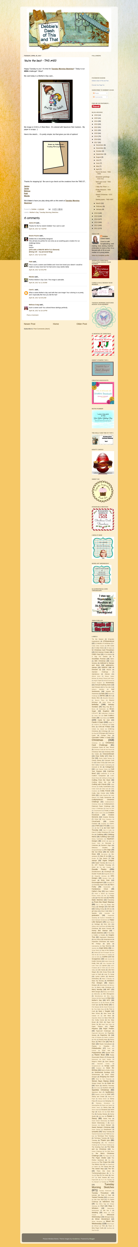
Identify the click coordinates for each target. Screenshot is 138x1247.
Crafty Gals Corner (98, 793)
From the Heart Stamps (104, 902)
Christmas (97, 740)
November (100, 148)
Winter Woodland (97, 1221)
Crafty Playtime (103, 795)
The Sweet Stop (98, 1169)
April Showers (96, 687)
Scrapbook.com (96, 1066)
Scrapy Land (109, 1066)
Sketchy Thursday (108, 1085)
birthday (95, 704)
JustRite (105, 957)
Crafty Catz (105, 788)
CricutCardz (96, 821)
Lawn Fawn (95, 965)
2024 (96, 121)
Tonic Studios (102, 1177)
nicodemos (76, 1239)
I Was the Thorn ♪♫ (102, 187)
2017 (96, 142)
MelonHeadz (103, 985)
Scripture (98, 1068)
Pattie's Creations (109, 1037)
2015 (96, 216)
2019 (96, 136)
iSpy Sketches (107, 946)
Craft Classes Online (101, 769)
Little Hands (101, 970)
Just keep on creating (105, 954)
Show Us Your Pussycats (104, 1079)
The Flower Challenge (106, 1145)
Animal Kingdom (97, 682)
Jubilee (96, 952)
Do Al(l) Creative (105, 867)
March (98, 203)
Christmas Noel (97, 752)
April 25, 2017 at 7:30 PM (37, 229)
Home (56, 324)
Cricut (96, 819)
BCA (110, 696)
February (99, 206)
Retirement (95, 1059)
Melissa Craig (34, 305)
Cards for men (104, 720)
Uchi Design (110, 1197)
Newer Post (29, 324)
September (100, 154)
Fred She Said (101, 898)
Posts (96, 93)
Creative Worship (108, 817)
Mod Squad (101, 998)
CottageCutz (109, 767)
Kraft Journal (108, 959)
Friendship (110, 900)
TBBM (108, 1133)
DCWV (104, 841)
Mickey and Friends (108, 991)
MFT (108, 989)
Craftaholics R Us (106, 773)
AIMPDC (105, 667)
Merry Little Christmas (104, 987)
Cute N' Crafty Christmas (100, 832)
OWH (101, 1022)
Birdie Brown (107, 702)
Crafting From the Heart (101, 780)
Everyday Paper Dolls (100, 884)
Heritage (97, 924)
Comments (97, 97)
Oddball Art (95, 1015)
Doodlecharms (96, 871)
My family (104, 1005)
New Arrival (96, 1013)
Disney (110, 863)
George (101, 907)
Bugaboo (106, 711)
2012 (96, 225)
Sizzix (97, 1085)
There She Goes (103, 1171)
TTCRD (111, 1182)
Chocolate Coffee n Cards (101, 737)
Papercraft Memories (98, 1033)
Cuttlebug (100, 834)
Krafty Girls (95, 963)
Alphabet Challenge (100, 672)
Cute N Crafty (107, 830)
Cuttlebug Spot (105, 836)
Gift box (109, 909)
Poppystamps (96, 1052)
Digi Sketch (103, 858)
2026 (96, 115)
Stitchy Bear (107, 1107)
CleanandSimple (108, 754)
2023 (96, 124)
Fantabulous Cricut (100, 889)
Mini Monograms (108, 994)
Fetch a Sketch (100, 893)
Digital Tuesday (100, 863)
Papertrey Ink (105, 1035)
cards (111, 718)
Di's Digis (107, 850)
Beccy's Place (99, 700)
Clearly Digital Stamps (105, 758)
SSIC (109, 1094)
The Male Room (109, 1151)
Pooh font (106, 1050)
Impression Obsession (107, 937)
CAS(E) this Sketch (98, 729)
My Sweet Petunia (107, 1007)
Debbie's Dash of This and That (100, 80)
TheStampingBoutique (99, 1173)
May (97, 166)
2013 (96, 222)
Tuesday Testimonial (105, 1190)
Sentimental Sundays (102, 1072)
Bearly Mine (96, 698)
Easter (94, 880)
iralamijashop (95, 946)
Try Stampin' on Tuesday (99, 1181)
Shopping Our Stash (107, 1077)
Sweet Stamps (96, 1129)
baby (103, 693)
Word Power (110, 1223)
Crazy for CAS (110, 808)
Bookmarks (102, 709)
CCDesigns (102, 733)
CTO (104, 826)
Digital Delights (108, 860)
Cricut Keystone (107, 819)
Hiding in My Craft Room (99, 926)
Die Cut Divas (97, 852)
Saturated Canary (103, 1063)
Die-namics (104, 854)
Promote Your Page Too (98, 85)
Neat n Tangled (104, 1011)
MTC (108, 1000)
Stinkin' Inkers (96, 1107)
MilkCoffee (97, 994)
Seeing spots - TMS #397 (104, 199)
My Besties (106, 1002)
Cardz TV (111, 722)
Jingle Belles (103, 948)
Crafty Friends (105, 791)
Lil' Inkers (102, 967)
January (99, 209)
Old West (107, 1015)
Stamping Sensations (103, 1103)
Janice (26, 186)
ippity (108, 943)
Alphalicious (95, 674)
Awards (108, 691)
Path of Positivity (97, 1037)
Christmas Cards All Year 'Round (103, 747)
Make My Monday (98, 981)
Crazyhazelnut (98, 810)
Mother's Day (34, 212)
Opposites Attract (97, 1018)
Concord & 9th (97, 767)
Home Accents (106, 928)
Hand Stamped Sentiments (99, 919)
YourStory (109, 1228)
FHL (105, 895)
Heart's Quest (110, 922)
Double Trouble (96, 874)
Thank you (105, 1140)
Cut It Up (100, 828)
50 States (109, 648)
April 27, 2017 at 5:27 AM (37, 255)
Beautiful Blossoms (108, 698)
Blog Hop (106, 707)
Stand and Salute (107, 1105)
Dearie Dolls (96, 843)
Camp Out (97, 715)
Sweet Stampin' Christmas (101, 1127)
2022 (96, 127)
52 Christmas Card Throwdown (103, 650)
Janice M (32, 223)
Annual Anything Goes (103, 685)
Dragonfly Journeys (101, 876)
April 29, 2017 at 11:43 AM (38, 282)
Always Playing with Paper (106, 678)
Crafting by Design (107, 778)
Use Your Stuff (99, 1199)
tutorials (94, 1195)
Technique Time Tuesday (106, 1136)
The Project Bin (105, 1162)
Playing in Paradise (100, 1046)
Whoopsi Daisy (109, 1217)
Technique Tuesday (100, 1138)
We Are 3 (107, 1210)
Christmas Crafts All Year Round (103, 749)
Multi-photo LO (96, 1002)
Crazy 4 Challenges (97, 808)
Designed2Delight (97, 849)
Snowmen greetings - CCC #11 (103, 178)
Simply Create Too (98, 1083)
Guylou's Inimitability (106, 917)
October (99, 151)
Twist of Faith (106, 1195)
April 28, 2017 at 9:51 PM (37, 270)
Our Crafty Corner (98, 1020)
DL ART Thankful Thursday (101, 865)
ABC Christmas (100, 661)
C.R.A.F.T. (95, 713)
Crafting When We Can (101, 782)
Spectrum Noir (97, 1092)
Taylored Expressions (98, 1133)
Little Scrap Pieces (105, 972)
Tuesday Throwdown (100, 1193)
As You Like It (107, 687)
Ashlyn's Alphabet (98, 689)
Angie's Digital (98, 680)
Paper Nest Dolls (107, 1024)
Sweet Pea (107, 1118)
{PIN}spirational (108, 641)
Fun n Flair (99, 904)
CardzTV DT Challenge (101, 724)
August (98, 157)
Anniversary (110, 682)
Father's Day (96, 891)
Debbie (105, 236)
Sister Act (110, 1083)
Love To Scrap (109, 974)
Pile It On (101, 1042)
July (97, 160)
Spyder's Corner (99, 1094)
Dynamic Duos (107, 878)
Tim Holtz (105, 1175)
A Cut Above (108, 654)
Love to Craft (96, 974)
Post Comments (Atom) (42, 329)
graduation (95, 915)
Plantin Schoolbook (105, 1044)
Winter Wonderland (102, 1219)
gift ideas (95, 911)
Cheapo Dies (106, 735)
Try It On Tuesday (106, 1179)
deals (110, 841)
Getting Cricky (99, 909)
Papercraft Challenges (103, 1031)
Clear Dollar (99, 756)
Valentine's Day (108, 1201)
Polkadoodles (96, 1048)
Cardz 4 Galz (97, 722)
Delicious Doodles (100, 847)
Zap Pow (94, 1230)
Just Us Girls (95, 956)
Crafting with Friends (99, 784)
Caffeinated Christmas (107, 713)
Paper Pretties (108, 1028)
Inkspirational (108, 939)
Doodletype (108, 871)
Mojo (109, 998)
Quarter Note (110, 1052)
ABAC (112, 659)
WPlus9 (96, 1226)
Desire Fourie (34, 236)
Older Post (82, 324)
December (100, 145)
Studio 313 (101, 1111)
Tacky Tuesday (107, 1131)
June (98, 163)
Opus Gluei (108, 1018)
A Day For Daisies (100, 656)
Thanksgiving (96, 1142)
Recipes (109, 1057)
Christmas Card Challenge (103, 744)
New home (107, 1013)
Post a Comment (32, 315)
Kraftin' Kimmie (96, 961)
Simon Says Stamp (100, 1081)
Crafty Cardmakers (105, 786)
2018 (96, 139)
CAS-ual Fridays (104, 726)
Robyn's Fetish (97, 1061)
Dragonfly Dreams (109, 873)
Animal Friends (108, 680)
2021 (96, 130)
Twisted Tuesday (98, 1197)
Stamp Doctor (102, 1098)
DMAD (94, 867)
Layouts (104, 965)
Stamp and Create (98, 1096)
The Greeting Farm (98, 1147)
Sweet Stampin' (106, 1125)
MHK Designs (96, 991)
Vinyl (102, 1206)
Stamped (100, 1101)
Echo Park (105, 880)
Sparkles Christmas (100, 1090)
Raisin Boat (99, 1055)
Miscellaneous (99, 996)
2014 (96, 219)
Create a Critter (109, 810)
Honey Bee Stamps (100, 930)
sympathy (95, 1131)
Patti (30, 262)
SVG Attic (101, 1116)
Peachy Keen (103, 1039)
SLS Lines (97, 1087)
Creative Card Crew (100, 812)
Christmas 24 (96, 743)
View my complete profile (100, 255)
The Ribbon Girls (97, 1164)
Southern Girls (107, 1088)
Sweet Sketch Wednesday (99, 1120)
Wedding (95, 1212)
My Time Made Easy (98, 1009)
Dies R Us (104, 856)
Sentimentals (96, 1074)
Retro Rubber (106, 1059)
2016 (96, 213)
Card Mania (103, 718)
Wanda (31, 277)
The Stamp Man (106, 1166)
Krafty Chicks (108, 961)
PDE (95, 1039)
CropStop (103, 823)
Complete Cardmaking (105, 765)
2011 (96, 228)
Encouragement (97, 882)
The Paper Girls (107, 1155)
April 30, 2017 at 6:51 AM (37, 298)
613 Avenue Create (102, 652)
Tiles (97, 1175)
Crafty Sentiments (105, 797)
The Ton (111, 1169)
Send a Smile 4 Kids (107, 1070)
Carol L (31, 290)
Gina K (103, 911)
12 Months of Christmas (103, 643)
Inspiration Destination (99, 941)
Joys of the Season (108, 950)
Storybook (104, 1109)
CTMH (97, 826)
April (98, 169)
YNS (103, 1226)
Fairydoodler (106, 887)
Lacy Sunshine (107, 963)
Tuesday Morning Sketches (48, 212)
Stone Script (95, 1109)
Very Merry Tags (101, 1204)
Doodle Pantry (99, 869)
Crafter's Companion (99, 775)
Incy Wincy (97, 939)
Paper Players (97, 1026)
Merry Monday (97, 989)
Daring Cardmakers (97, 839)
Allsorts (108, 669)
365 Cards (110, 646)
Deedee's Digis (106, 845)
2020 (96, 133)
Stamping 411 (109, 1101)
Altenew (107, 674)
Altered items (96, 676)
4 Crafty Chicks (99, 648)
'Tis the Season (97, 639)
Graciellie (107, 913)
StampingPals (96, 1105)
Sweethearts (107, 1129)
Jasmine (94, 948)
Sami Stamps (109, 1061)
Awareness (95, 693)
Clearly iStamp (96, 760)
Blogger (92, 1239)
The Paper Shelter (99, 1158)
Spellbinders (109, 1092)
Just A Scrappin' (104, 952)
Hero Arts (107, 924)
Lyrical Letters (100, 976)
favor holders (110, 891)
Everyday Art (110, 882)
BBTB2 (102, 696)
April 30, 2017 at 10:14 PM (38, 310)
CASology (104, 731)
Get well (111, 907)
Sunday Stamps (102, 1114)
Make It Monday (107, 978)
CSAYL (112, 823)
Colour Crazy (100, 762)
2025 (96, 118)
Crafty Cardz (95, 788)
